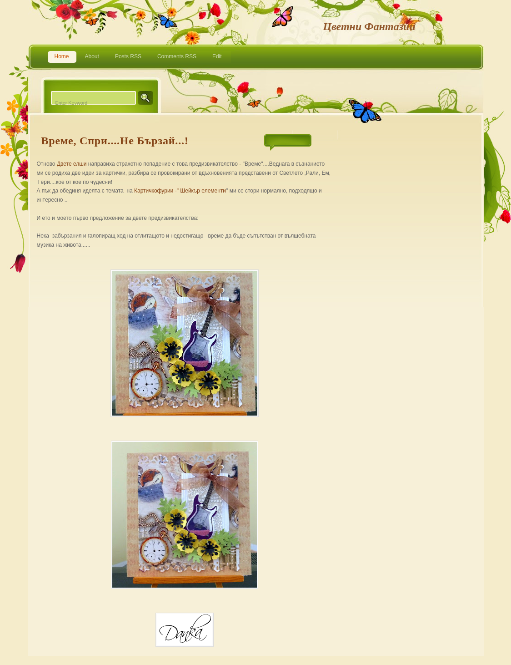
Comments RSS (176, 56)
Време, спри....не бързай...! (115, 141)
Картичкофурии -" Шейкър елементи (180, 191)
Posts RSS (128, 56)
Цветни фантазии (369, 26)
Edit (217, 56)
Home (62, 56)
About (92, 56)
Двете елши (72, 164)
